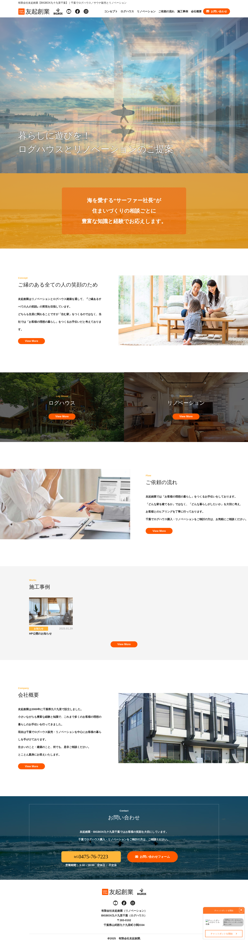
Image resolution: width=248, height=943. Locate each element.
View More (31, 340)
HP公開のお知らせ (40, 633)
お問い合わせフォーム (155, 856)
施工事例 (182, 11)
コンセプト (111, 11)
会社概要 (196, 11)
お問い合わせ (219, 11)
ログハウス (127, 11)
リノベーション (146, 11)
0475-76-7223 (93, 856)
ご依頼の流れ (166, 11)
